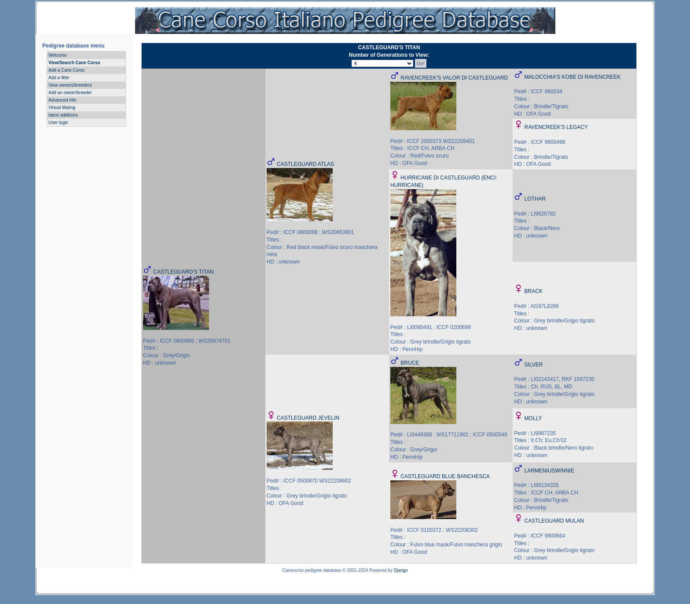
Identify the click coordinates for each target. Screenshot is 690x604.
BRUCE (409, 363)
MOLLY (533, 418)
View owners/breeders (70, 85)
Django (401, 570)
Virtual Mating (61, 107)
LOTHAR (535, 199)
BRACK (534, 291)
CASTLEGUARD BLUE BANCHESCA (445, 476)
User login (58, 122)
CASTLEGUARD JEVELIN (308, 418)
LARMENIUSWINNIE (549, 471)
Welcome (57, 55)
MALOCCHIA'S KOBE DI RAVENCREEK (573, 77)
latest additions (63, 115)
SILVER (534, 365)
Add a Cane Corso (66, 70)
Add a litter (59, 77)
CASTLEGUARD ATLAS (305, 164)
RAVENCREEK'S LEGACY (556, 127)
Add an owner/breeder (70, 92)
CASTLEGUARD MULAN (554, 521)
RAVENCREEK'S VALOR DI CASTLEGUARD (454, 78)
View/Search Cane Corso (74, 62)
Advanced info (62, 100)
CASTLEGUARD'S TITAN (183, 272)
